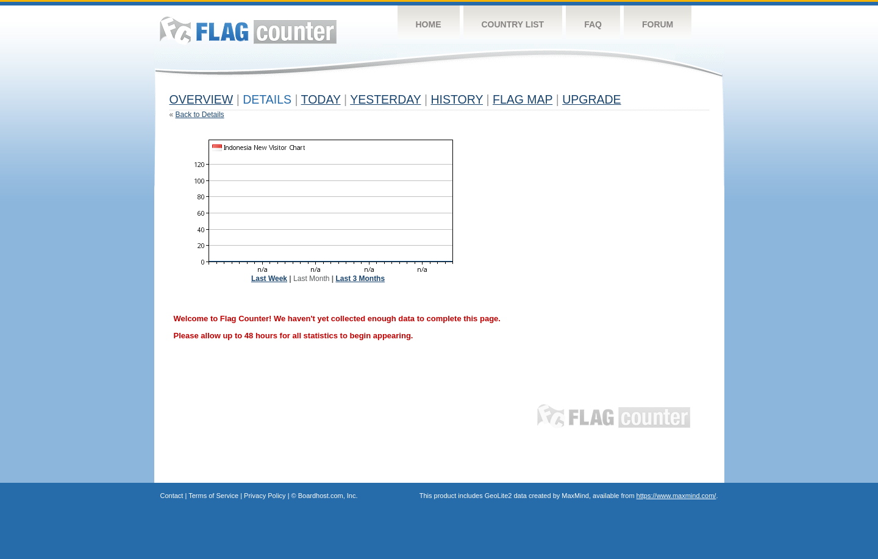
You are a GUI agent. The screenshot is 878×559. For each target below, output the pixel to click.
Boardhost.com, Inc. (328, 495)
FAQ (593, 24)
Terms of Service (213, 495)
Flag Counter (248, 30)
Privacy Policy (264, 495)
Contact (172, 495)
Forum (657, 24)
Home (428, 24)
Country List (513, 24)
